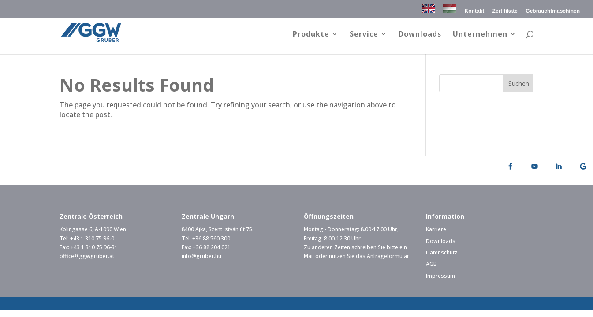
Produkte (311, 35)
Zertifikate (505, 11)
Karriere (436, 229)
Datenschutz (441, 252)
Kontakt (475, 11)
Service (364, 35)
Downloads (420, 35)
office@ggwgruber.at (87, 256)
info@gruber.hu (201, 256)
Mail (309, 256)
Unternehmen (480, 35)
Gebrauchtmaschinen (553, 11)
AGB (431, 264)
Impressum (440, 276)
